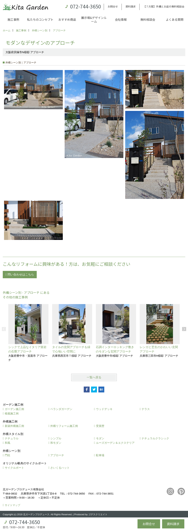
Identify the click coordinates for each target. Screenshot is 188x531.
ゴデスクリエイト (97, 514)
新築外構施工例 (14, 425)
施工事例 (13, 19)
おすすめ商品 (67, 19)
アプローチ (57, 455)
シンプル (55, 438)
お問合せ (113, 6)
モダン (100, 438)
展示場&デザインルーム (94, 19)
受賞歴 (100, 425)
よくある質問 (174, 19)
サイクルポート (14, 467)
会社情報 (121, 19)
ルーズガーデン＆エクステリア (115, 442)
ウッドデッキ (104, 409)
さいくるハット (60, 467)
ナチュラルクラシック (155, 438)
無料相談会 (147, 19)
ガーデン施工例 (14, 409)
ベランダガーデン (61, 409)
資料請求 (130, 6)
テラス (146, 409)
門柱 (7, 455)
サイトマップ (12, 505)
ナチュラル (12, 438)
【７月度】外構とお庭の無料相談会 (163, 6)
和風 (7, 442)
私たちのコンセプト (40, 19)
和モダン (55, 442)
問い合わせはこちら (21, 274)
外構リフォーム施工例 (64, 425)
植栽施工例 (12, 413)
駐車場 (100, 455)
